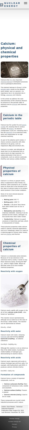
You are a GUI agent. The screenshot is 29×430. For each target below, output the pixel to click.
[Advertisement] (14, 24)
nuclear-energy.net (14, 421)
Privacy (14, 427)
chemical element (6, 82)
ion (2, 263)
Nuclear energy (12, 4)
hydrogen (4, 337)
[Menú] (26, 3)
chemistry (9, 95)
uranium (9, 234)
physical (14, 104)
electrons (9, 132)
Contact (14, 424)
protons (11, 128)
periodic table (5, 89)
